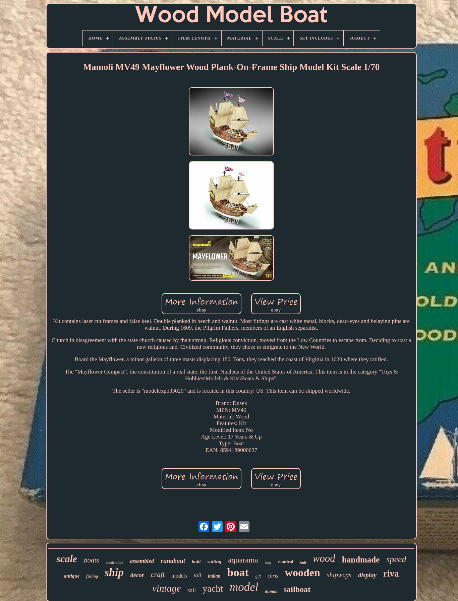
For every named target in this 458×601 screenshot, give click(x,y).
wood (324, 558)
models (179, 576)
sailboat (297, 589)
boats (91, 560)
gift (258, 576)
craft (158, 574)
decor (137, 575)
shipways (339, 575)
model (244, 587)
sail (191, 590)
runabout (173, 560)
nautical (285, 561)
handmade (361, 559)
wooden (302, 572)
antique (72, 576)
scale (66, 558)
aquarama (243, 560)
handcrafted (114, 562)
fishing (92, 576)
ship (114, 572)
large (268, 562)
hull (303, 562)
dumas (271, 591)
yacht (213, 588)
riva (391, 574)
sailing (215, 561)
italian (214, 576)
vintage (166, 588)
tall (198, 575)
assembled (142, 561)
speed (396, 559)
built (196, 561)
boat (238, 572)
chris (273, 576)
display (367, 575)
